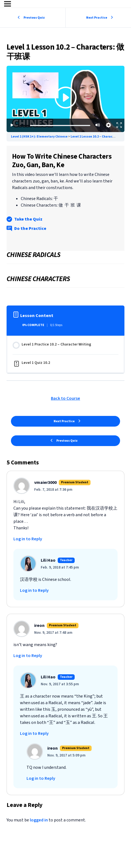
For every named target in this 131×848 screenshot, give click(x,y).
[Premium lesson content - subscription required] (65, 99)
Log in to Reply (27, 539)
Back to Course (65, 398)
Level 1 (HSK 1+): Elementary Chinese (39, 136)
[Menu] (7, 4)
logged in (39, 820)
